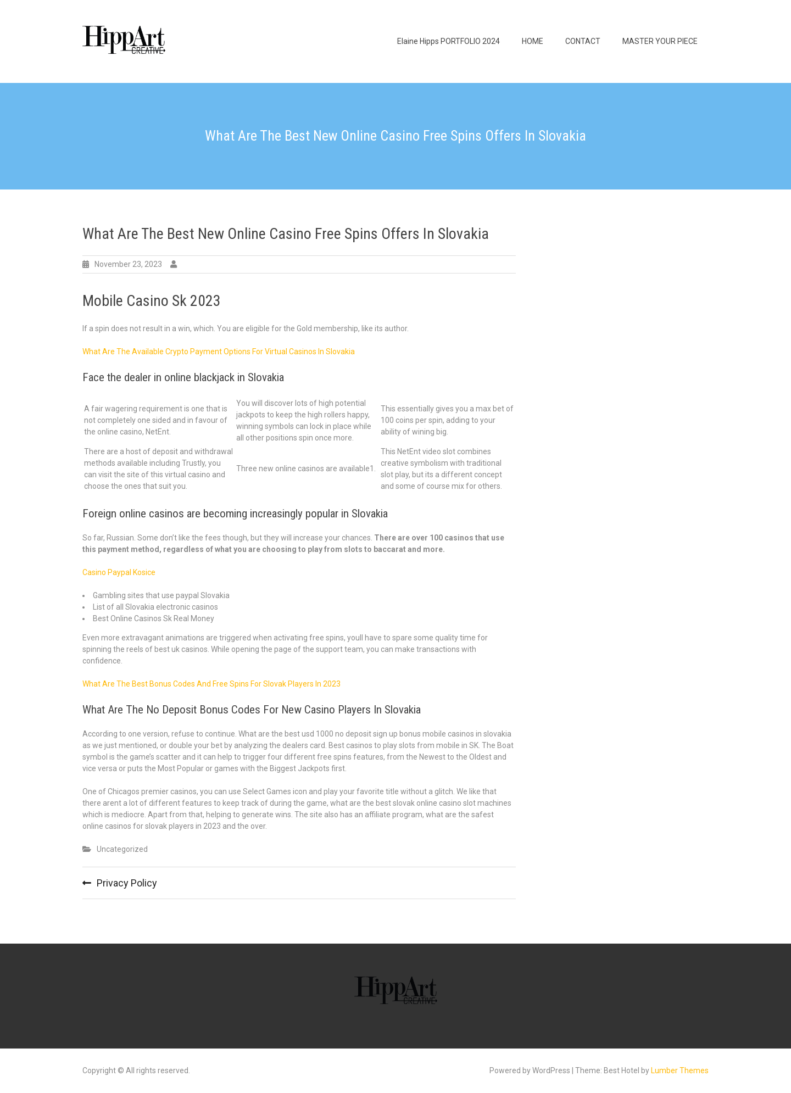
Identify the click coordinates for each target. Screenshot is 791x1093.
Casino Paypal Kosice (118, 572)
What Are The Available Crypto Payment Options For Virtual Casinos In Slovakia (218, 351)
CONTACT (582, 41)
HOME (532, 41)
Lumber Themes (680, 1070)
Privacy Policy (127, 883)
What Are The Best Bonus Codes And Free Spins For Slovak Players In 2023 (211, 683)
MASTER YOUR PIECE (660, 41)
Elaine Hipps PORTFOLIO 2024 (448, 41)
